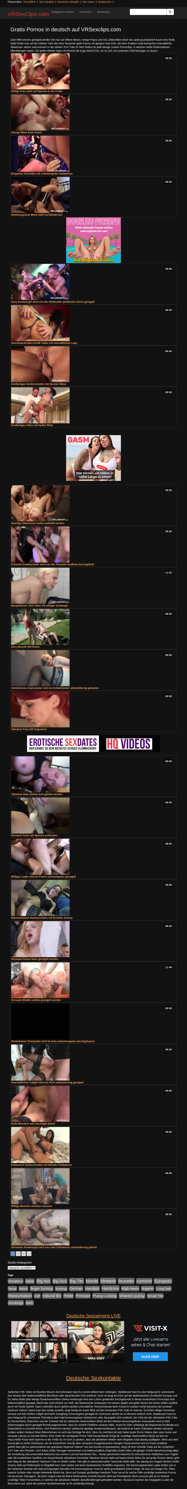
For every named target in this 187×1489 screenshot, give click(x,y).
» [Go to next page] (29, 1253)
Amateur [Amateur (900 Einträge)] (15, 1281)
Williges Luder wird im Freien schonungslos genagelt (43, 876)
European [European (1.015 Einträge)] (162, 1281)
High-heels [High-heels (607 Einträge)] (130, 1288)
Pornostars (85, 11)
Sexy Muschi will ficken (25, 646)
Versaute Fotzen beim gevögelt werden (34, 959)
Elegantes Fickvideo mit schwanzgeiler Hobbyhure (42, 173)
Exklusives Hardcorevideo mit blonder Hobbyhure (41, 1164)
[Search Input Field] (148, 12)
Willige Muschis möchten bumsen (31, 1206)
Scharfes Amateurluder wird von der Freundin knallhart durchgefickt (52, 564)
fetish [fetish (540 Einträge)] (23, 1288)
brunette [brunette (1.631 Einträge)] (126, 1281)
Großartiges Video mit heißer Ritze (32, 425)
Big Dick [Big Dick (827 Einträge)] (60, 1281)
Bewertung (103, 11)
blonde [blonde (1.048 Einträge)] (92, 1281)
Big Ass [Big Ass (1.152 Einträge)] (43, 1281)
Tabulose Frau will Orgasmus (29, 729)
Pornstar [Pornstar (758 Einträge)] (83, 1296)
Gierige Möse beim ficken (26, 132)
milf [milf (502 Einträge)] (37, 1296)
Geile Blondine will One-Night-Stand (33, 1123)
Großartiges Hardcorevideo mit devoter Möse (38, 384)
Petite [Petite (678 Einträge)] (68, 1296)
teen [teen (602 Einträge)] (29, 1303)
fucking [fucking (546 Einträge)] (61, 1288)
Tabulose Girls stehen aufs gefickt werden (36, 794)
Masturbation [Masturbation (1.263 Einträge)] (20, 1295)
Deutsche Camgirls (68, 1)
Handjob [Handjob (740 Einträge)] (92, 1288)
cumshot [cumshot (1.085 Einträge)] (144, 1281)
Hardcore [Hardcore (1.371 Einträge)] (110, 1288)
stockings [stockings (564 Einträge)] (15, 1303)
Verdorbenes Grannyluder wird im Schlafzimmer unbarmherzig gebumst (54, 688)
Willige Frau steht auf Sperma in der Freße (36, 91)
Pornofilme (29, 1)
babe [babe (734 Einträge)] (30, 1281)
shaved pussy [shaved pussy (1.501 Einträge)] (132, 1295)
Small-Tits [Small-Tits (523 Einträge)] (155, 1296)
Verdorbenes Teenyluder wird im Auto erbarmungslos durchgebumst (53, 1041)
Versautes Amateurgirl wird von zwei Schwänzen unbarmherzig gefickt (54, 1247)
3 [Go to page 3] (23, 1253)
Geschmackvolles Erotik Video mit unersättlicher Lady (44, 343)
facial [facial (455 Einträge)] (12, 1288)
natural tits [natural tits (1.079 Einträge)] (52, 1296)
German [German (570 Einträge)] (76, 1288)
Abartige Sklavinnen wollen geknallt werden (37, 523)
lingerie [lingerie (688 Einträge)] (148, 1288)
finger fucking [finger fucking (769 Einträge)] (41, 1288)
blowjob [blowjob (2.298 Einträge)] (108, 1280)
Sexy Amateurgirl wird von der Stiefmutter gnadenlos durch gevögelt (53, 301)
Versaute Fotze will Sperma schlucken (34, 835)
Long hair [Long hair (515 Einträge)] (163, 1288)
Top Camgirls (46, 1)
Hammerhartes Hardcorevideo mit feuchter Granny (42, 917)
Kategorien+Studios (62, 11)
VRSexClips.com (28, 14)
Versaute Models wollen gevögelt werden (36, 1000)
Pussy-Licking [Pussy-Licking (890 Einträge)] (105, 1296)
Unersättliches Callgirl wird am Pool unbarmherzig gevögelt (47, 1082)
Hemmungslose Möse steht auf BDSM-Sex (36, 214)
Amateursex (105, 1)
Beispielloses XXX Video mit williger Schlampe (39, 605)
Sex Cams (89, 1)
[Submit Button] (170, 12)
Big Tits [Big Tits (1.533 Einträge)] (76, 1281)
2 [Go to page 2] (18, 1253)
